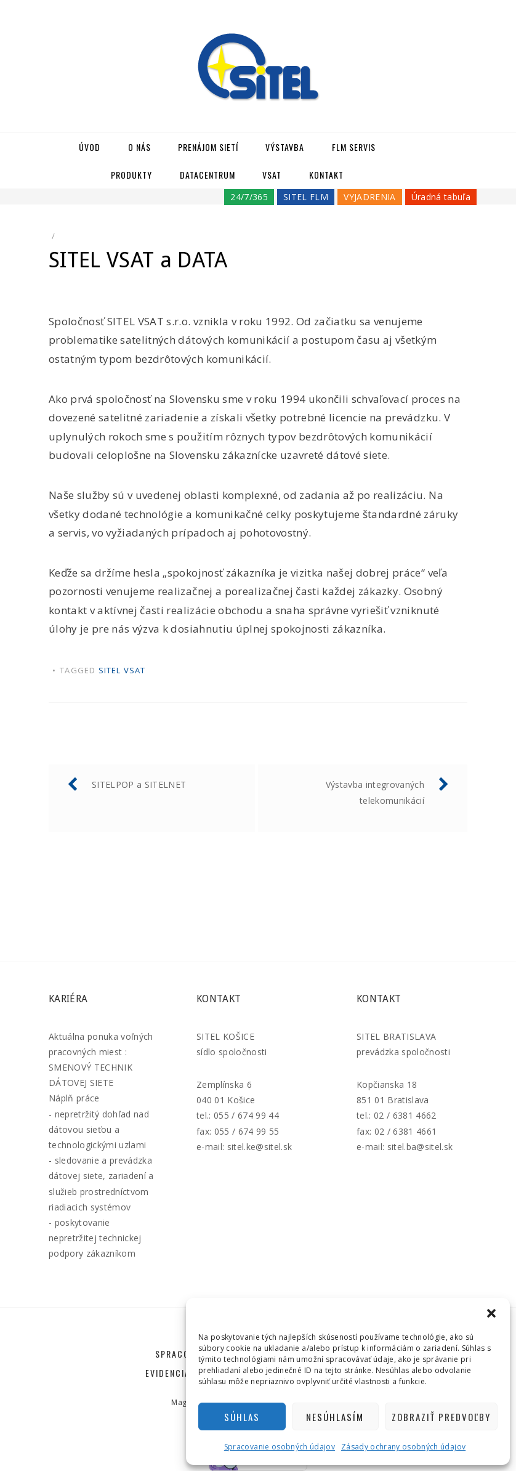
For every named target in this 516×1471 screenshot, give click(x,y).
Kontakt (326, 174)
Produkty (131, 174)
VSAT (271, 174)
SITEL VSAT (122, 670)
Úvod (89, 146)
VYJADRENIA (369, 197)
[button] (491, 1313)
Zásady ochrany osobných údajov (403, 1446)
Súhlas (242, 1417)
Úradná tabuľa (440, 197)
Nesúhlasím (335, 1417)
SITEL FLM (305, 197)
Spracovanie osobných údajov (279, 1446)
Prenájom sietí (208, 146)
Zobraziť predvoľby (441, 1417)
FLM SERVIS (354, 146)
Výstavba (284, 146)
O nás (139, 146)
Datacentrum (207, 174)
